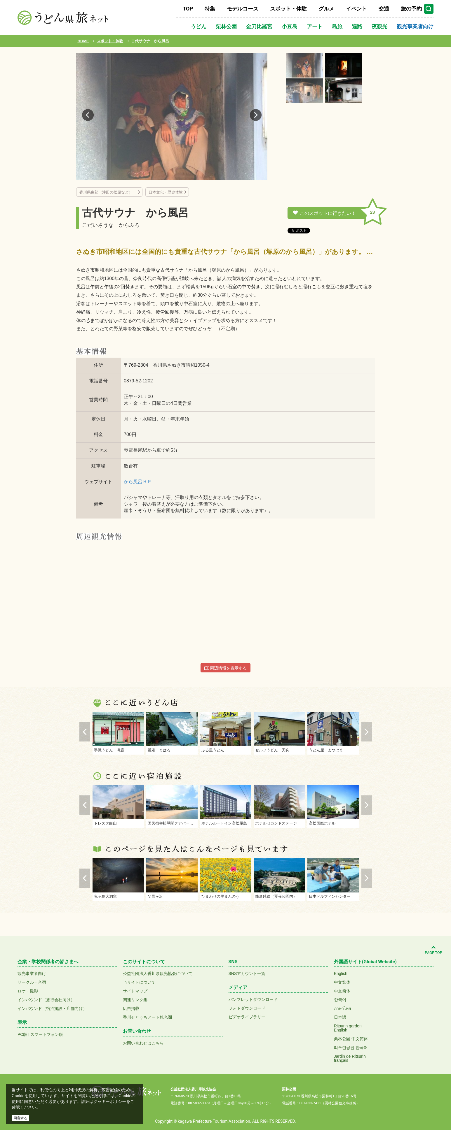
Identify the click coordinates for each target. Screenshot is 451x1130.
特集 (210, 9)
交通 (384, 9)
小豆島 (289, 26)
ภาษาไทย (342, 1008)
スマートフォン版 (46, 1034)
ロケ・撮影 (28, 991)
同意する (20, 1118)
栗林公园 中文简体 (351, 1038)
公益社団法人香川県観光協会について (157, 973)
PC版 (22, 1034)
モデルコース (242, 9)
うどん (198, 26)
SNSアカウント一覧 (247, 973)
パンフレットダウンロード (253, 999)
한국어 (340, 999)
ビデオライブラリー (247, 1017)
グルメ (326, 9)
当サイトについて (139, 982)
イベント (356, 9)
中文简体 (342, 991)
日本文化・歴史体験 (166, 192)
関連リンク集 (135, 999)
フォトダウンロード (247, 1008)
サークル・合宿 (32, 982)
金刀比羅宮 (259, 26)
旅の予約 (411, 9)
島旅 (337, 26)
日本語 (340, 1017)
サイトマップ (135, 991)
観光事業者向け (415, 26)
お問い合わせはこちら (143, 1043)
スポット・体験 (288, 9)
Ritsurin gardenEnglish (348, 1028)
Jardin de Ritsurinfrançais (350, 1058)
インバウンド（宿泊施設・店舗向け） (52, 1008)
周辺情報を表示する (225, 668)
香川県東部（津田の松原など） (107, 192)
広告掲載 (131, 1008)
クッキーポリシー (109, 1101)
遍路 (357, 26)
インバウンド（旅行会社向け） (46, 999)
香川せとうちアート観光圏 (147, 1017)
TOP (188, 9)
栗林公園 (226, 26)
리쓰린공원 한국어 (351, 1047)
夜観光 (379, 26)
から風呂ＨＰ (138, 481)
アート (315, 26)
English (340, 973)
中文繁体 (342, 982)
